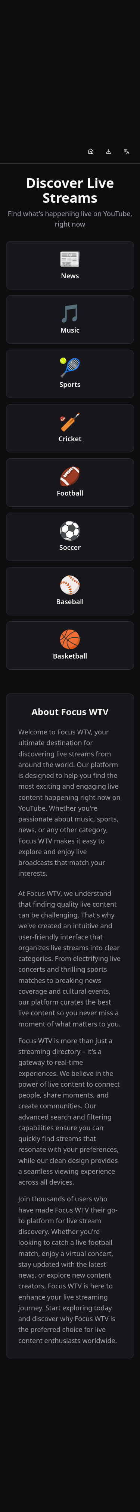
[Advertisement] (70, 70)
